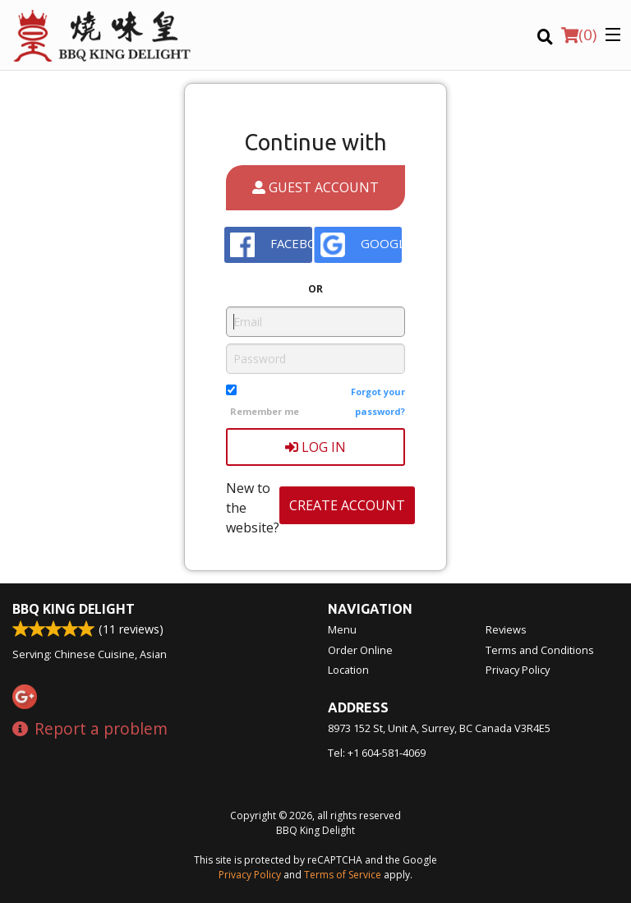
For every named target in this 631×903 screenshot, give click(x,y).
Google (361, 245)
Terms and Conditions (540, 650)
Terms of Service (342, 875)
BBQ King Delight (73, 609)
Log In (315, 447)
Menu (342, 629)
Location (348, 669)
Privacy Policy (518, 669)
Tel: (377, 752)
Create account (347, 505)
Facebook (271, 245)
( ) (578, 34)
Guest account (315, 187)
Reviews (506, 629)
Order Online (360, 650)
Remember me (264, 411)
